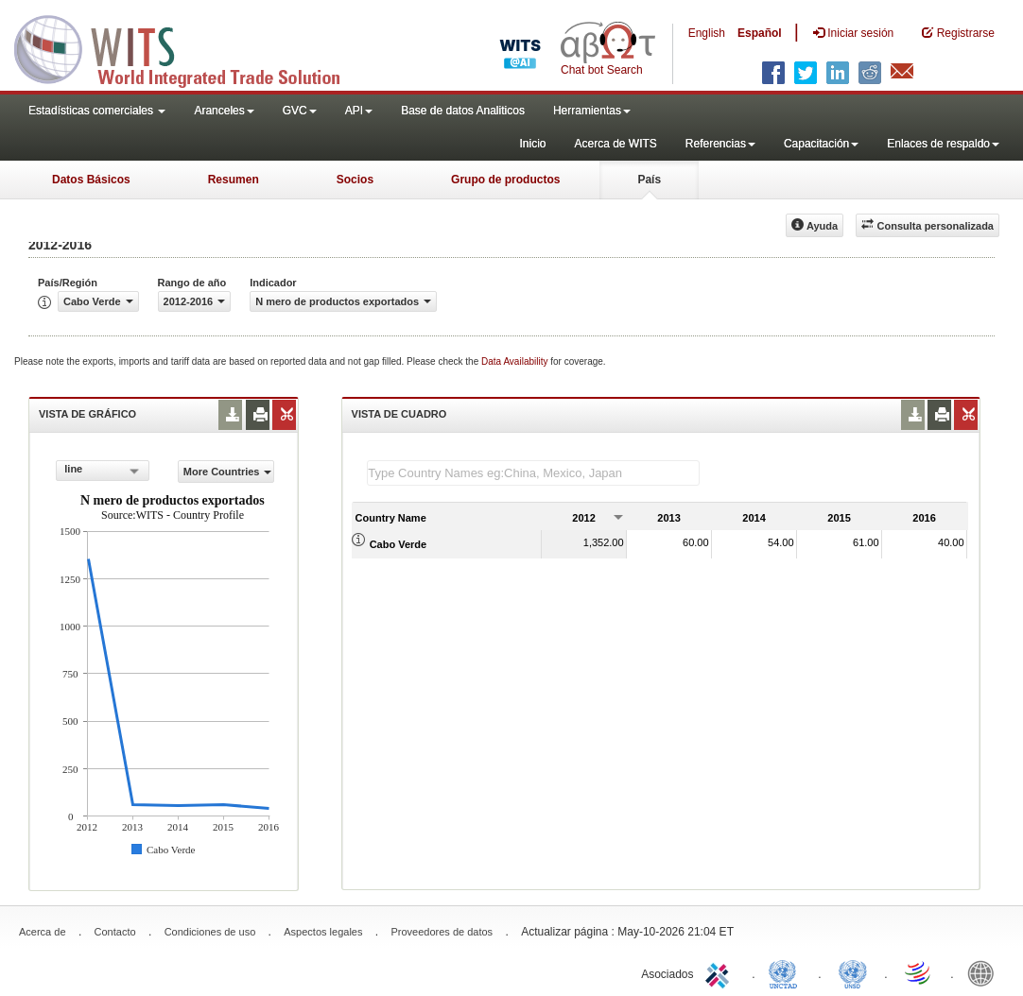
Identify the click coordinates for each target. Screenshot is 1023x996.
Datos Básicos (91, 179)
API (359, 110)
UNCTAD (787, 972)
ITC (720, 972)
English (706, 33)
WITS (189, 47)
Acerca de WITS (615, 143)
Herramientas (592, 110)
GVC (300, 110)
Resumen (233, 179)
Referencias (720, 143)
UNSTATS (853, 972)
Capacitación (821, 143)
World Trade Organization (919, 972)
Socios (355, 179)
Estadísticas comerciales (96, 110)
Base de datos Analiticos (463, 110)
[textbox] (533, 473)
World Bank (985, 972)
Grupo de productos (505, 179)
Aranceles (223, 110)
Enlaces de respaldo (943, 143)
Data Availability (515, 361)
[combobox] (102, 470)
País (649, 179)
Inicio (532, 143)
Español (759, 33)
